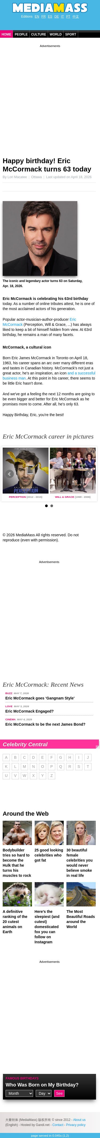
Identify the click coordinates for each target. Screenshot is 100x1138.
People (21, 34)
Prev (9, 474)
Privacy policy (76, 1125)
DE (56, 16)
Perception (17, 496)
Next (89, 474)
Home (6, 34)
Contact (57, 1125)
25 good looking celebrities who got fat (49, 855)
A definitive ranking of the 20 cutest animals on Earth (15, 921)
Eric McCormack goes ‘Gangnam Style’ (40, 698)
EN (37, 16)
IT (62, 16)
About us (79, 1120)
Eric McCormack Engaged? (29, 711)
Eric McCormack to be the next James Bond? (45, 724)
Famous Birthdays (22, 1078)
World (56, 34)
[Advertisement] (50, 99)
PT (68, 16)
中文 (76, 16)
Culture (38, 34)
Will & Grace (64, 496)
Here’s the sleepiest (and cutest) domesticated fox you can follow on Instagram (47, 926)
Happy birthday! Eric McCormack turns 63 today (47, 165)
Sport (70, 34)
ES (50, 16)
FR (43, 16)
